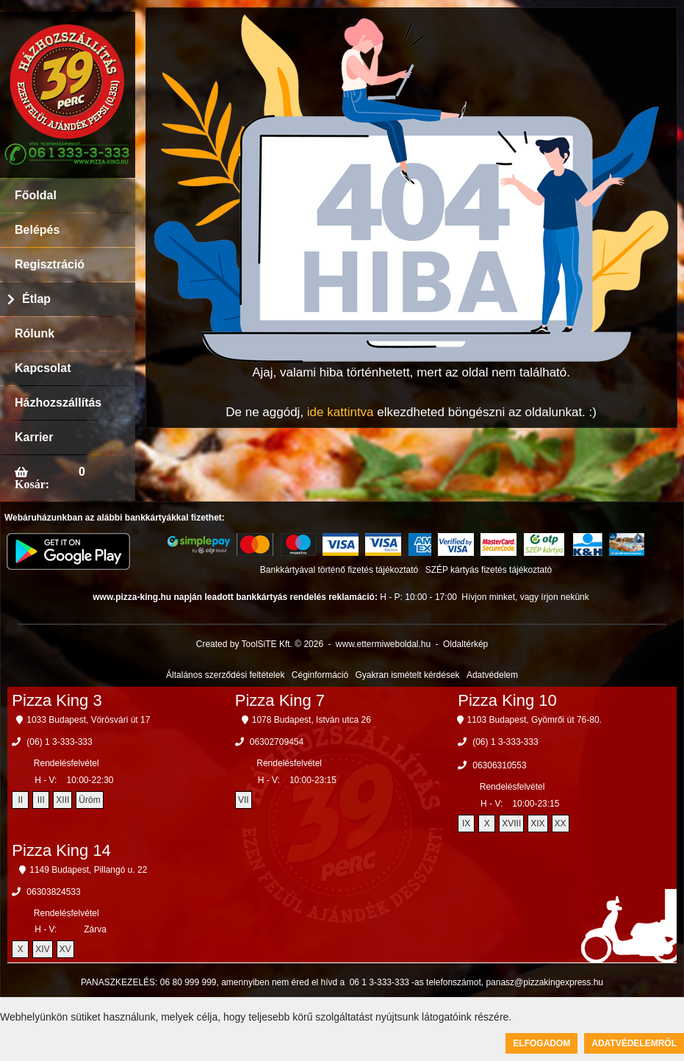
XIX (537, 823)
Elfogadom (541, 1043)
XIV (42, 949)
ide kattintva (340, 412)
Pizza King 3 (56, 700)
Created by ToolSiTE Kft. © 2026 (259, 644)
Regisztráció (49, 264)
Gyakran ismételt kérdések (408, 675)
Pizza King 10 (507, 700)
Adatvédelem (492, 675)
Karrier (34, 437)
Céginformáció (320, 675)
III (41, 800)
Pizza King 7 (280, 700)
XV (65, 949)
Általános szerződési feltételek (225, 675)
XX (560, 823)
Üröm (89, 800)
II (20, 800)
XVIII (511, 823)
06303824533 (53, 892)
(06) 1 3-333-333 (59, 742)
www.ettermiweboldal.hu (383, 644)
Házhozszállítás (58, 402)
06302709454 (276, 742)
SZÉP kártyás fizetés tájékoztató (488, 570)
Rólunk (34, 333)
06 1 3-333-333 (379, 982)
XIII (62, 800)
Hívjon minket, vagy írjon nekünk (524, 597)
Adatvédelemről (634, 1043)
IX (466, 823)
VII (243, 800)
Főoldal (36, 195)
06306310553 (499, 765)
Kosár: (32, 484)
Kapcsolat (43, 368)
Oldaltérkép (465, 644)
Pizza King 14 (61, 850)
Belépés (37, 230)
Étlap (36, 299)
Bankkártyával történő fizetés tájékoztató (339, 570)
